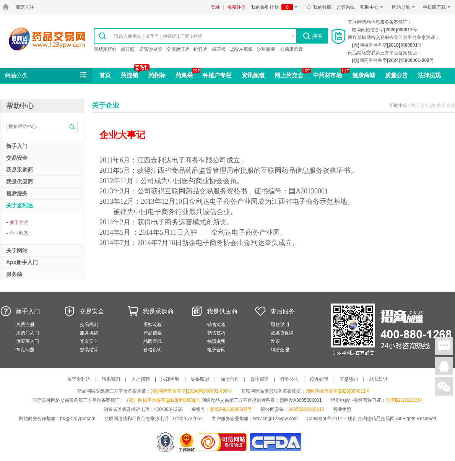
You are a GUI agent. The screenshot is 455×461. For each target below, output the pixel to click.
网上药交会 (289, 75)
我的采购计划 (275, 7)
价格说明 (152, 349)
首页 (105, 75)
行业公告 (289, 379)
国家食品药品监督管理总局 (275, 442)
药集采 (184, 75)
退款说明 (280, 324)
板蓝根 (219, 49)
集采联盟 (200, 379)
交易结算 (89, 349)
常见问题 (25, 349)
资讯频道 (253, 75)
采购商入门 (27, 333)
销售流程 (216, 324)
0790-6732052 (188, 418)
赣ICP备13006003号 (231, 409)
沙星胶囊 (266, 49)
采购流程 (152, 324)
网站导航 (405, 7)
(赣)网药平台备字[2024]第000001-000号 (191, 391)
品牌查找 (152, 341)
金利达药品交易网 (47, 38)
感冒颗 (128, 49)
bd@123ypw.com (77, 418)
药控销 (129, 75)
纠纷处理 (280, 349)
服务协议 (89, 333)
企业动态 (17, 233)
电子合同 (216, 349)
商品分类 (46, 75)
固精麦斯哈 (105, 49)
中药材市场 (327, 75)
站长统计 (378, 379)
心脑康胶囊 (291, 49)
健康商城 (363, 75)
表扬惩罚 (349, 379)
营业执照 (342, 409)
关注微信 (444, 386)
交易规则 (89, 324)
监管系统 (345, 7)
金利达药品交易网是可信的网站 (223, 442)
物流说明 (216, 341)
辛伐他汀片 (177, 49)
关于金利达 (78, 379)
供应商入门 (27, 341)
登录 (215, 7)
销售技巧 (216, 333)
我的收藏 (319, 7)
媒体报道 (259, 379)
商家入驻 (25, 7)
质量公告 (396, 75)
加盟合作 (230, 379)
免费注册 (236, 7)
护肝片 (200, 49)
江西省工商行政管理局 (187, 442)
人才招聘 (141, 379)
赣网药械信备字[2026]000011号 (338, 391)
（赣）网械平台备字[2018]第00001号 (162, 400)
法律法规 (429, 75)
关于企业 (17, 222)
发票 (275, 341)
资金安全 (89, 341)
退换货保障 (282, 333)
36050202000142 (306, 409)
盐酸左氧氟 (241, 49)
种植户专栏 (217, 75)
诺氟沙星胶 (150, 49)
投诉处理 (319, 379)
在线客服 (444, 366)
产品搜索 (152, 333)
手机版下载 (438, 7)
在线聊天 (444, 346)
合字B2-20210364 (404, 400)
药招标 (157, 75)
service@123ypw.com (275, 418)
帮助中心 (373, 7)
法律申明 (170, 379)
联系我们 (111, 379)
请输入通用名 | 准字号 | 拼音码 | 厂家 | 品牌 (158, 36)
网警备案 (165, 442)
